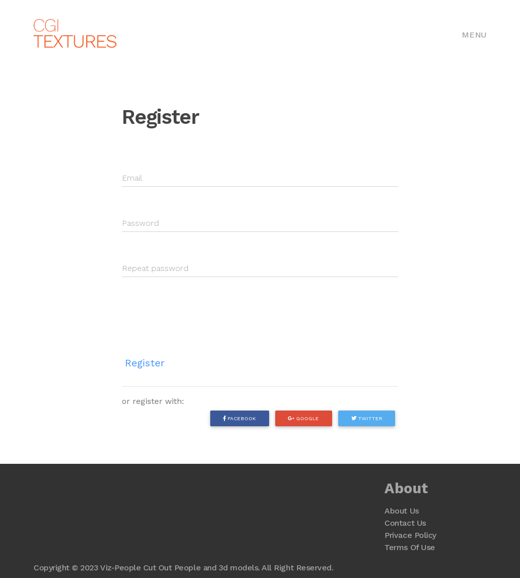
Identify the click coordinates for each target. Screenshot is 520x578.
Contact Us (405, 523)
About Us (401, 511)
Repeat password (155, 268)
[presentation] (199, 309)
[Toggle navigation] (474, 34)
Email (132, 178)
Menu (474, 35)
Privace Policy (410, 535)
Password (140, 223)
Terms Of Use (409, 547)
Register (145, 363)
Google (303, 418)
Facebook (239, 418)
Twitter (366, 418)
